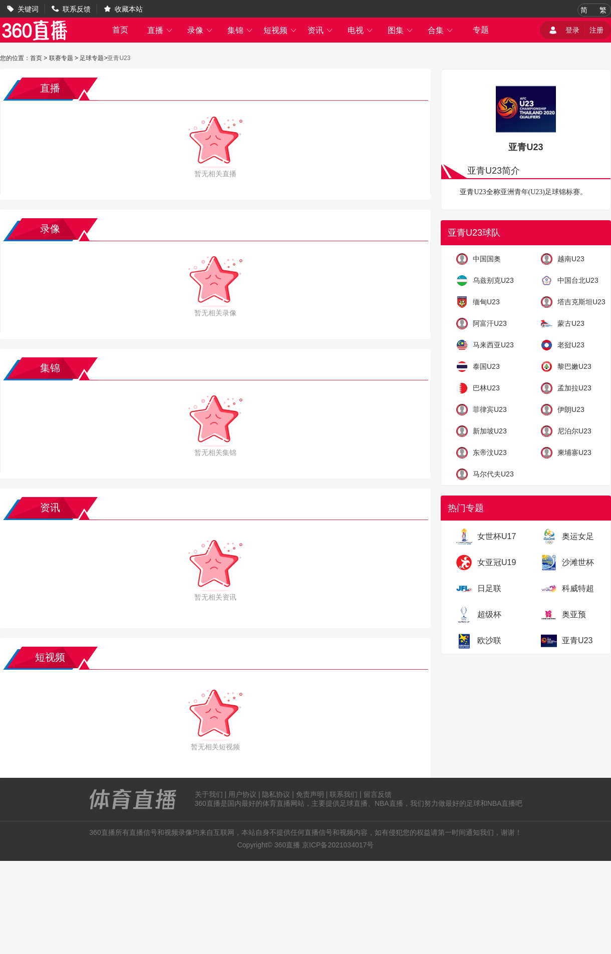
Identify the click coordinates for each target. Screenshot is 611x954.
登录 (572, 30)
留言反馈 (378, 794)
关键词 (28, 9)
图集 (401, 30)
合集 (441, 30)
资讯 (321, 30)
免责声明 (310, 794)
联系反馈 (77, 9)
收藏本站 (129, 9)
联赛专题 (61, 58)
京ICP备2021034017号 (338, 845)
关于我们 (209, 794)
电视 (361, 30)
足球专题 (92, 58)
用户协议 (242, 794)
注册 (596, 30)
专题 (481, 30)
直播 (160, 30)
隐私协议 (276, 794)
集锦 (240, 30)
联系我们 (344, 794)
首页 (120, 30)
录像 (200, 30)
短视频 (280, 30)
